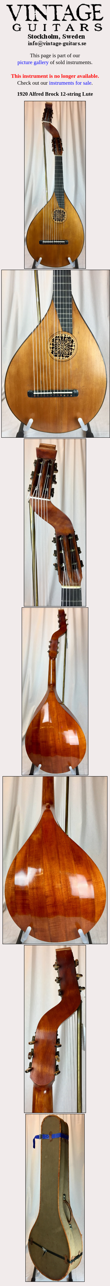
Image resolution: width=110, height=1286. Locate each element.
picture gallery (33, 62)
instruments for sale (70, 83)
